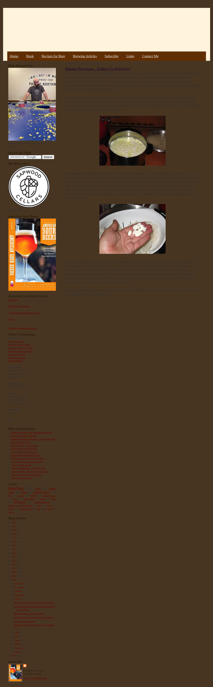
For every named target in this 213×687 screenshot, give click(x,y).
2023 (14, 526)
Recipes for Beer (53, 56)
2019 (14, 537)
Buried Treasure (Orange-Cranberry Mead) (34, 617)
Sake (38, 509)
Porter (42, 499)
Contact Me (150, 56)
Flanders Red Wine (17, 354)
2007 (14, 655)
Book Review (49, 495)
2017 (14, 545)
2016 (14, 549)
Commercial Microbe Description (24, 313)
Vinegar (11, 512)
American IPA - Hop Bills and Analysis (30, 471)
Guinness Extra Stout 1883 (20, 348)
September (19, 595)
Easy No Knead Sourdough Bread (27, 461)
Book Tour (13, 299)
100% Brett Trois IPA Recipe (24, 448)
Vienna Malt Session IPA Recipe (25, 455)
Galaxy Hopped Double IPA (24, 452)
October (18, 591)
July (16, 629)
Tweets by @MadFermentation (22, 328)
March (17, 644)
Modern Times (42, 492)
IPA (10, 495)
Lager (15, 499)
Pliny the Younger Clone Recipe (26, 474)
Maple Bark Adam (16, 357)
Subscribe (112, 56)
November (19, 587)
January (18, 651)
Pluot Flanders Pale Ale (25, 621)
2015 (14, 553)
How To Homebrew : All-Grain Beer (29, 468)
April (17, 640)
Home (14, 56)
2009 (14, 576)
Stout (24, 492)
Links (130, 56)
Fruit (38, 488)
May (16, 636)
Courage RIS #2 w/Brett (19, 344)
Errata (11, 319)
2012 (14, 564)
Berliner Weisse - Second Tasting (29, 613)
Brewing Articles (85, 56)
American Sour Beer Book (20, 505)
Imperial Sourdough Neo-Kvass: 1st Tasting (34, 625)
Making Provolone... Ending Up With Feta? (34, 602)
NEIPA (33, 495)
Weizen (11, 509)
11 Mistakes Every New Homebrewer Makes (31, 432)
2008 (14, 579)
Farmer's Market (26, 509)
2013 (14, 560)
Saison (21, 495)
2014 (14, 556)
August (18, 599)
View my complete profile (35, 678)
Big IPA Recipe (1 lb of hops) (24, 445)
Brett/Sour (16, 488)
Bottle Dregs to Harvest (19, 306)
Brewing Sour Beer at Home (24, 435)
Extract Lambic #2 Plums (20, 351)
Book (30, 56)
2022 (14, 530)
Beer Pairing (48, 509)
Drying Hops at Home (22, 478)
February (18, 648)
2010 (14, 572)
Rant (39, 505)
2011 (14, 568)
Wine (53, 499)
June (16, 632)
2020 (14, 534)
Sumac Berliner (15, 360)
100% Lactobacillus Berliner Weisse (27, 458)
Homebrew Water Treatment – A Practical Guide (33, 439)
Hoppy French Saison (21, 442)
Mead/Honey (20, 502)
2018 (14, 541)
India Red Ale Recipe (21, 465)
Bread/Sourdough (42, 502)
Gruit (49, 505)
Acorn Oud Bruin (16, 341)
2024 (14, 522)
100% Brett (29, 499)
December (19, 583)
